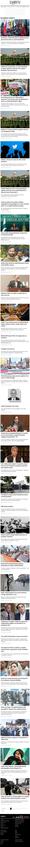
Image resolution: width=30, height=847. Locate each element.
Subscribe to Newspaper (19, 819)
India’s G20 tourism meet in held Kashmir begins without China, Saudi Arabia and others (14, 324)
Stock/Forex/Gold (3, 831)
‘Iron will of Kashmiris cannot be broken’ (14, 636)
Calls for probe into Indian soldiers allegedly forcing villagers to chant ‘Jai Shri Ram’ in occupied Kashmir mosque (15, 204)
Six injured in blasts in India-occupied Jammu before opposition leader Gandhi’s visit (14, 649)
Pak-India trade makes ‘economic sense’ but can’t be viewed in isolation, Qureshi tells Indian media (14, 465)
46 (25, 808)
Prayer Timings (3, 830)
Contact (2, 819)
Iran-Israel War (18, 6)
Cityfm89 (2, 841)
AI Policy (2, 823)
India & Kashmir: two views (10, 406)
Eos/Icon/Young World (4, 839)
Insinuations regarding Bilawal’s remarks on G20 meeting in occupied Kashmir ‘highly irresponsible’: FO (14, 435)
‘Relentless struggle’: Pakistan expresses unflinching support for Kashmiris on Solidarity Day (14, 623)
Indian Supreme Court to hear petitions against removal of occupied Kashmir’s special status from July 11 (13, 190)
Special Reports (18, 834)
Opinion (27, 6)
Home (2, 6)
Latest (5, 6)
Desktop (2, 834)
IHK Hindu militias (7, 506)
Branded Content (18, 823)
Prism (16, 831)
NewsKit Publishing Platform (19, 841)
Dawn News (17, 837)
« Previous (3, 808)
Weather (2, 833)
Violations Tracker (10, 6)
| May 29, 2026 (15, 4)
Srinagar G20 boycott (8, 349)
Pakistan (23, 6)
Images (16, 833)
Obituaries (17, 826)
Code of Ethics (3, 822)
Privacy (1, 826)
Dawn (16, 830)
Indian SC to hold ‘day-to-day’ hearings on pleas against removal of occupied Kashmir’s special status (14, 68)
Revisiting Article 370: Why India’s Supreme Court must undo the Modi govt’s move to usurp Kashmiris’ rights (14, 99)
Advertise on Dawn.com (19, 822)
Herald (1, 842)
